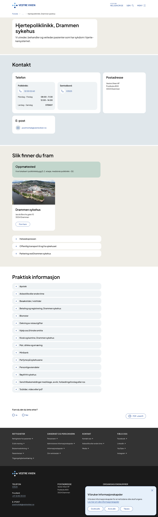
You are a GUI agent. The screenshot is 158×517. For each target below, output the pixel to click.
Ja (16, 415)
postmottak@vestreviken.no (23, 504)
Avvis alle (112, 508)
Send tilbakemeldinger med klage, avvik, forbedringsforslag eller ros (52, 382)
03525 (15, 487)
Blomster (24, 315)
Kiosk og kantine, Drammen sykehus (37, 337)
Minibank (24, 352)
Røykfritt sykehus (28, 374)
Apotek (23, 286)
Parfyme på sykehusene (31, 360)
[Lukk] (152, 490)
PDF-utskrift (138, 416)
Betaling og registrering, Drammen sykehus (40, 308)
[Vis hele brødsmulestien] (22, 14)
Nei (26, 415)
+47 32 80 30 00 (19, 496)
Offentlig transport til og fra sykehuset (38, 246)
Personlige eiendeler (29, 367)
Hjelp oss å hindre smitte (31, 330)
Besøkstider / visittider (30, 301)
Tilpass (126, 508)
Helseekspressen (28, 239)
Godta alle (95, 508)
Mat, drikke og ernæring (31, 345)
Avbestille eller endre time (32, 293)
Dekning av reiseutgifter (31, 323)
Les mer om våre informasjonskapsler (103, 502)
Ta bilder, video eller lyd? (31, 389)
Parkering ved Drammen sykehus (35, 253)
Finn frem (23, 224)
